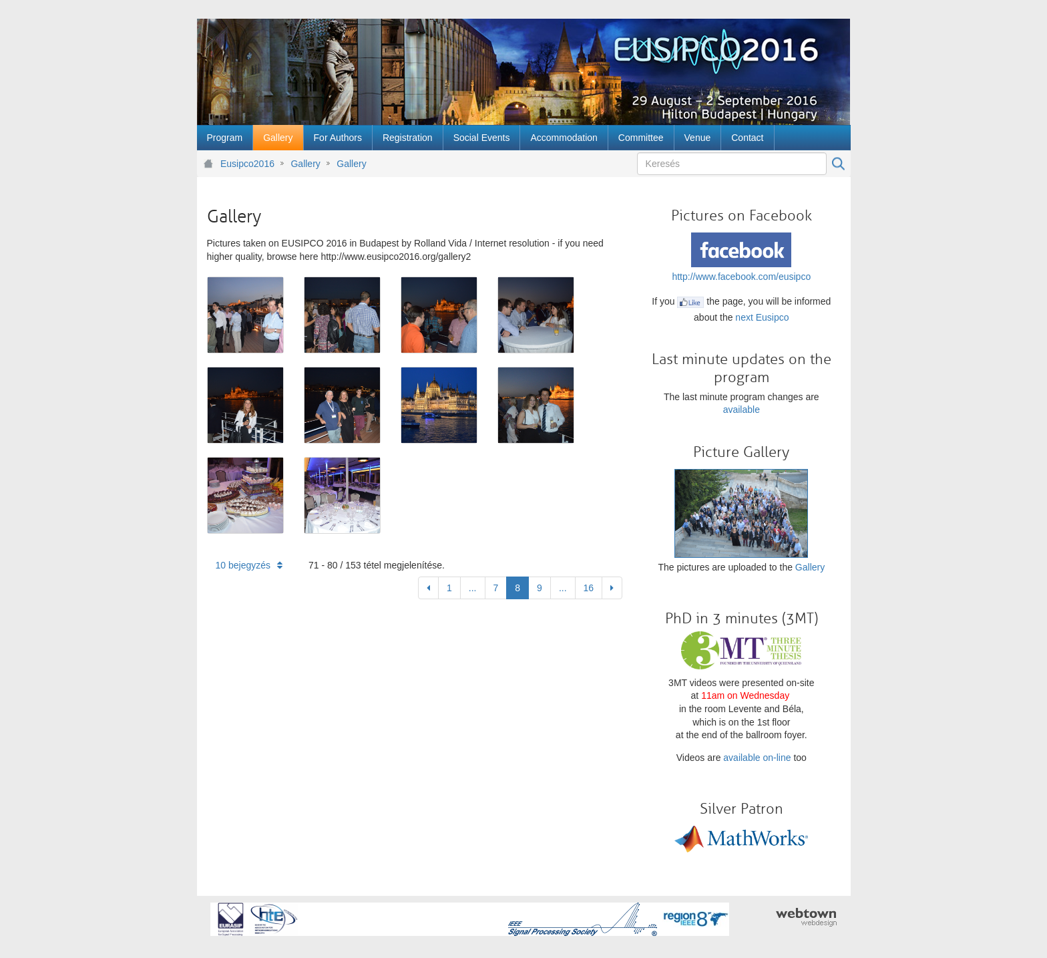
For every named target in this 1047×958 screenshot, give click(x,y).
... (473, 588)
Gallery (305, 163)
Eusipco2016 (247, 163)
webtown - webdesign (806, 917)
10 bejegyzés (249, 565)
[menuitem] (225, 137)
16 (589, 588)
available (741, 409)
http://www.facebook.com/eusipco (741, 276)
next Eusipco (762, 317)
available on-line (757, 757)
